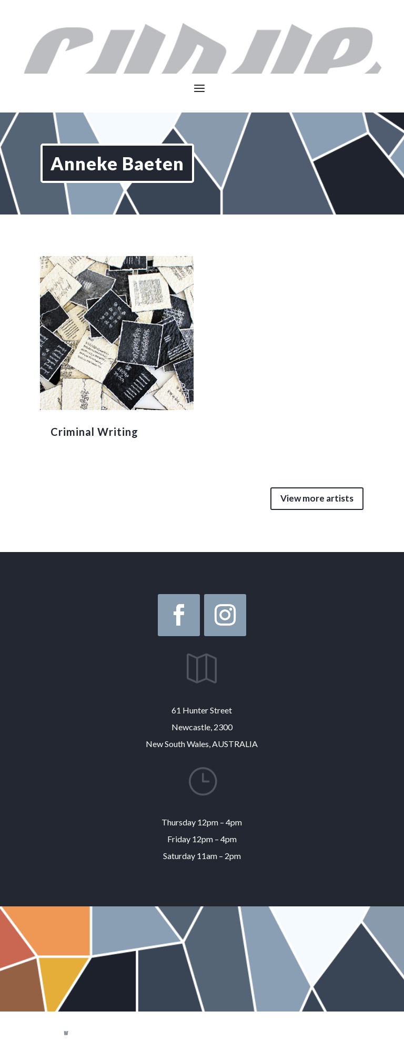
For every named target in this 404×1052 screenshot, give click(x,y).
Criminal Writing (94, 431)
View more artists (317, 498)
